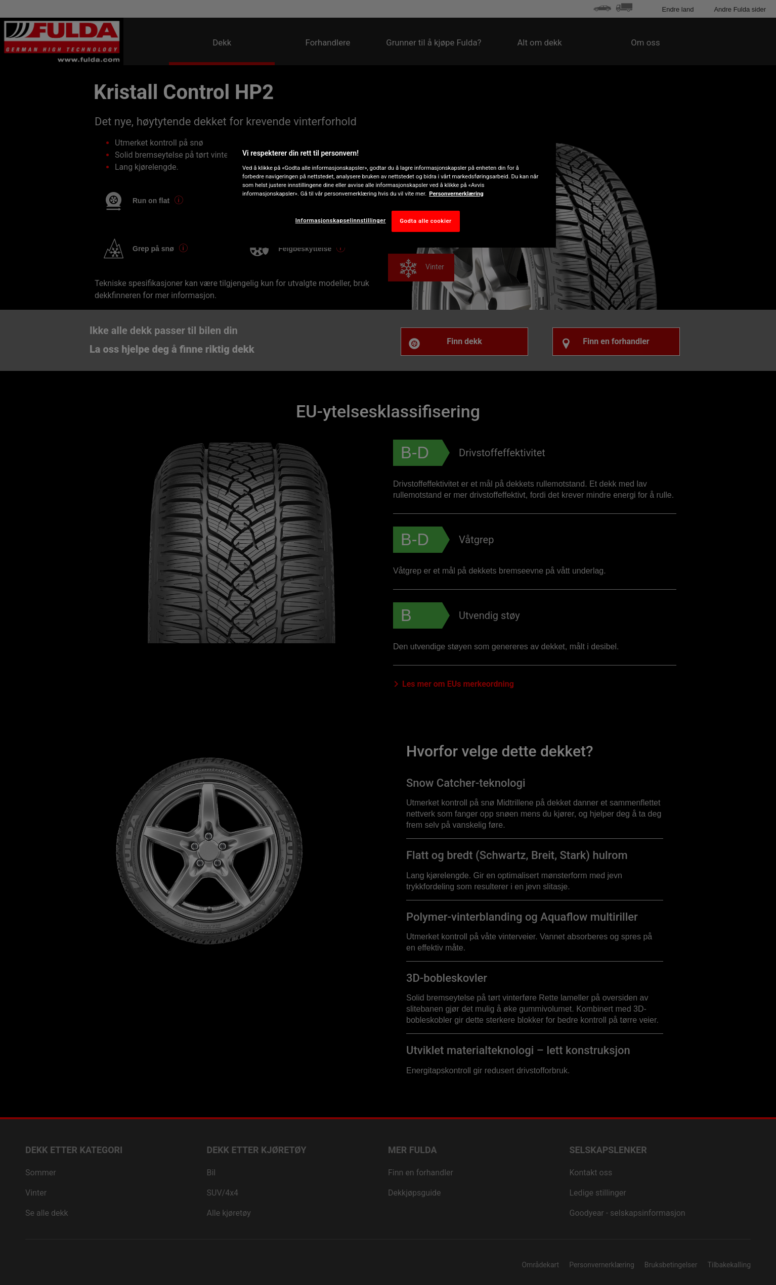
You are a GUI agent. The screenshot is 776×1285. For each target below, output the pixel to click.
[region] (391, 188)
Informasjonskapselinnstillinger (340, 220)
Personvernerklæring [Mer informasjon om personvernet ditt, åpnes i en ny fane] (456, 193)
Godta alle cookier (426, 220)
